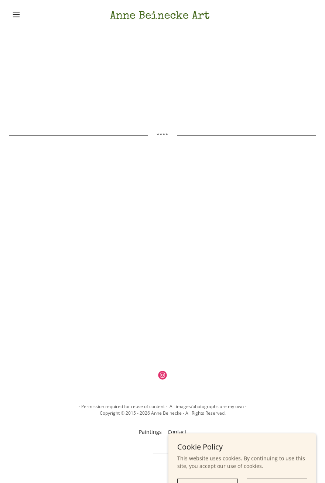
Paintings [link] (150, 431)
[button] (32, 14)
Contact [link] (177, 431)
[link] (162, 14)
